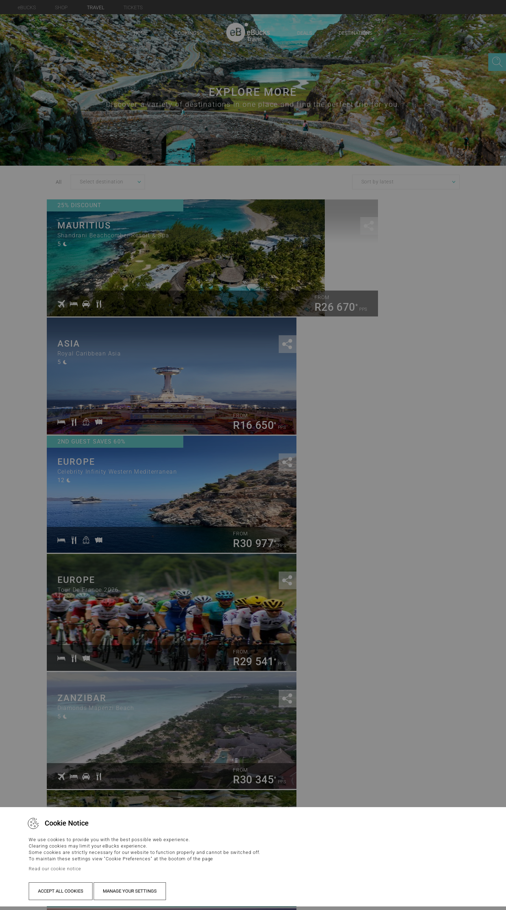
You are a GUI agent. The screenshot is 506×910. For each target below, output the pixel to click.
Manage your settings (130, 891)
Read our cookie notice (55, 868)
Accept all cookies (60, 891)
